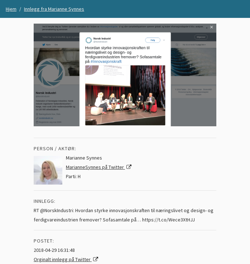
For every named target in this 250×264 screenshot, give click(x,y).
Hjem (11, 9)
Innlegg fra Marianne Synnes (54, 9)
